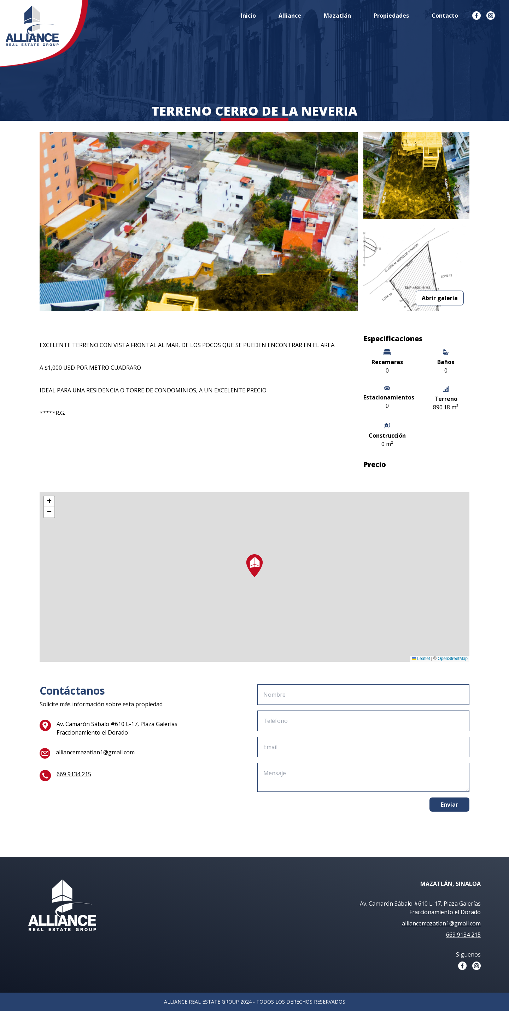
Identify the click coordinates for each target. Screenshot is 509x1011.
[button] (254, 565)
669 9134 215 (74, 774)
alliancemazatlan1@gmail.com (95, 752)
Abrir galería (440, 298)
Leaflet (421, 658)
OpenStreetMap (453, 658)
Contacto (445, 15)
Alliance (290, 15)
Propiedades (391, 15)
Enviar (449, 804)
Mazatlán (337, 15)
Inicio (248, 15)
